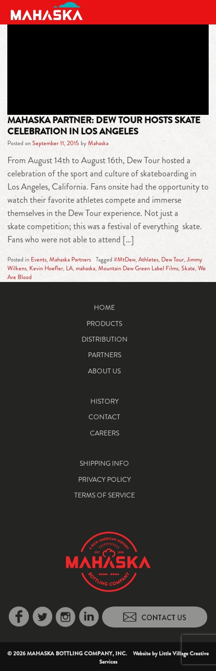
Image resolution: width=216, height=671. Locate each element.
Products (104, 323)
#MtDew (124, 259)
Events (38, 259)
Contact (104, 417)
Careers (104, 433)
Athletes (148, 259)
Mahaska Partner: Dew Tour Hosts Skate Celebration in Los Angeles (103, 125)
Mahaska (98, 143)
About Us (104, 371)
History (104, 401)
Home (104, 307)
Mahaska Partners (70, 259)
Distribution (105, 339)
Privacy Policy (104, 479)
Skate (188, 268)
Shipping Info (104, 463)
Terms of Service (104, 495)
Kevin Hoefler (46, 268)
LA (69, 268)
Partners (104, 355)
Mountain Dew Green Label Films (138, 268)
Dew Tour (172, 259)
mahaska (85, 268)
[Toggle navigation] (197, 11)
